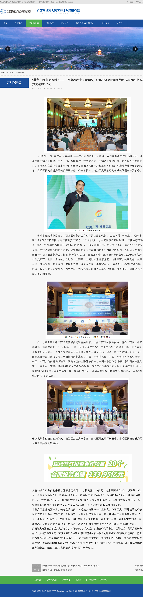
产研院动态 (34, 23)
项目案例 (105, 23)
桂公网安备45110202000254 (101, 591)
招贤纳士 (120, 23)
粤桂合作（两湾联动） (85, 23)
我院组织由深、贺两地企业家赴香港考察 (57, 570)
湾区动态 (50, 23)
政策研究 (64, 23)
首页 (5, 23)
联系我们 (139, 2)
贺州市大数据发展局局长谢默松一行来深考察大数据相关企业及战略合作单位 (70, 566)
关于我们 (130, 2)
